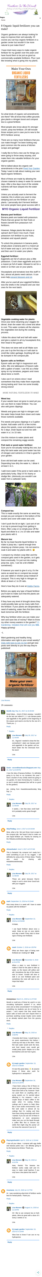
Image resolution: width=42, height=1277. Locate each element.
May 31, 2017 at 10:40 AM (24, 711)
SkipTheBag (11, 829)
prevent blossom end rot (21, 277)
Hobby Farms (33, 586)
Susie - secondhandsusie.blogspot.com (21, 768)
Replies (11, 731)
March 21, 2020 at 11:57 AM (26, 999)
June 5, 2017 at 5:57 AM (26, 849)
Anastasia (10, 1190)
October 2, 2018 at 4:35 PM (26, 947)
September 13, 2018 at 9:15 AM (22, 901)
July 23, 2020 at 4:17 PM (23, 1190)
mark (8, 901)
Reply (8, 726)
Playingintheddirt (13, 1140)
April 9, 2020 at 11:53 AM (29, 1140)
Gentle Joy (10, 711)
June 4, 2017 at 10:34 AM (25, 829)
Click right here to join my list (14, 643)
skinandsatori (11, 849)
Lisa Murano (17, 735)
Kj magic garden (18, 1063)
